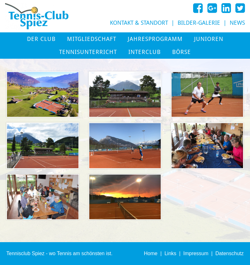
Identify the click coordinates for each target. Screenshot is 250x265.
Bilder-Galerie (199, 23)
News (237, 23)
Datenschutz (229, 253)
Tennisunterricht (88, 52)
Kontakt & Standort (139, 23)
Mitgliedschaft (91, 39)
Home (151, 253)
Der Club (41, 39)
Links (170, 253)
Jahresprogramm (155, 39)
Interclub (144, 52)
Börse (181, 52)
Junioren (208, 39)
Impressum (195, 253)
